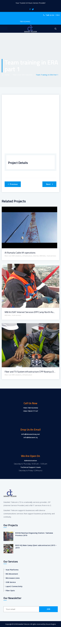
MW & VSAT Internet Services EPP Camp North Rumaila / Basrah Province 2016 (30, 312)
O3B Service (11, 582)
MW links (43, 256)
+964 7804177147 (30, 411)
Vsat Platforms (12, 569)
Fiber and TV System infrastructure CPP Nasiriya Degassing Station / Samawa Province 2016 (30, 371)
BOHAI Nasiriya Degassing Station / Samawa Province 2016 (34, 534)
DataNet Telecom (24, 624)
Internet (36, 256)
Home (5, 75)
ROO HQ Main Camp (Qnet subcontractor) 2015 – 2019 (36, 546)
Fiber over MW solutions (13, 256)
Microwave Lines (13, 578)
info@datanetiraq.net (30, 434)
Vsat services (51, 256)
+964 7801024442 (30, 408)
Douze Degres (51, 624)
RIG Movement (12, 574)
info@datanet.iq (31, 437)
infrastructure (27, 256)
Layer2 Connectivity (14, 586)
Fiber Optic (10, 590)
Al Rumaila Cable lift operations (20, 252)
